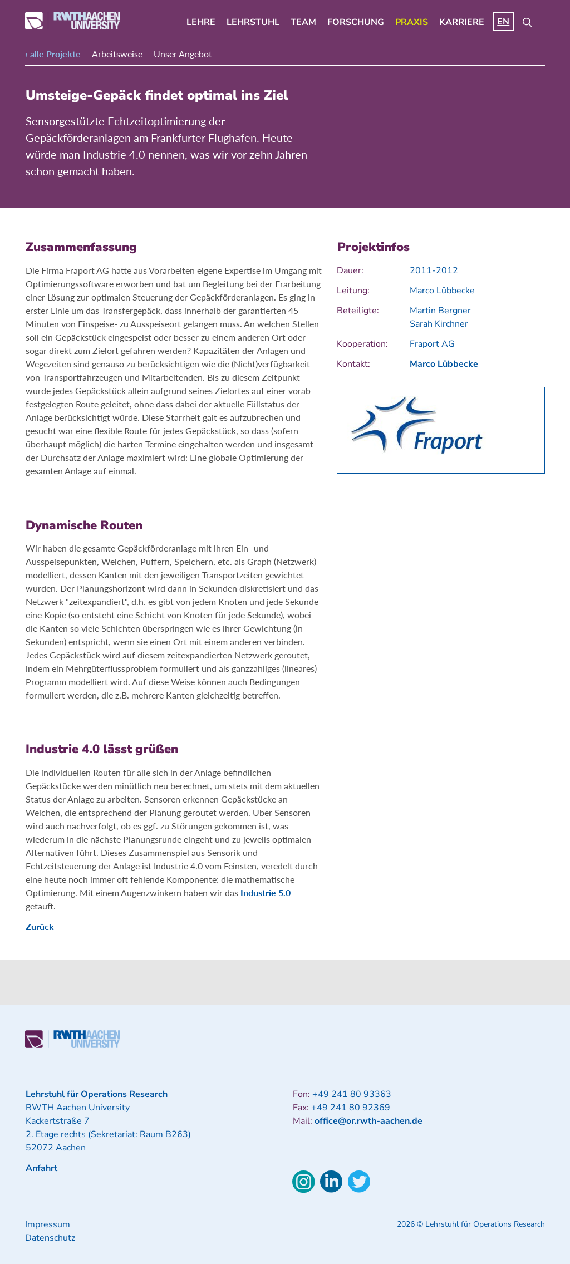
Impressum (47, 1224)
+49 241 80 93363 (351, 1094)
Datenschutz (50, 1238)
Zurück (40, 926)
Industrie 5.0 (265, 892)
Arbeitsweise (117, 53)
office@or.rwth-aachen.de (368, 1121)
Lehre (200, 22)
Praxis (411, 22)
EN (503, 22)
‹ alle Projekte (53, 53)
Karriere (461, 22)
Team (303, 22)
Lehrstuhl (253, 22)
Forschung (355, 22)
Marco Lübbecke (444, 364)
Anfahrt (41, 1168)
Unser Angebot (183, 53)
